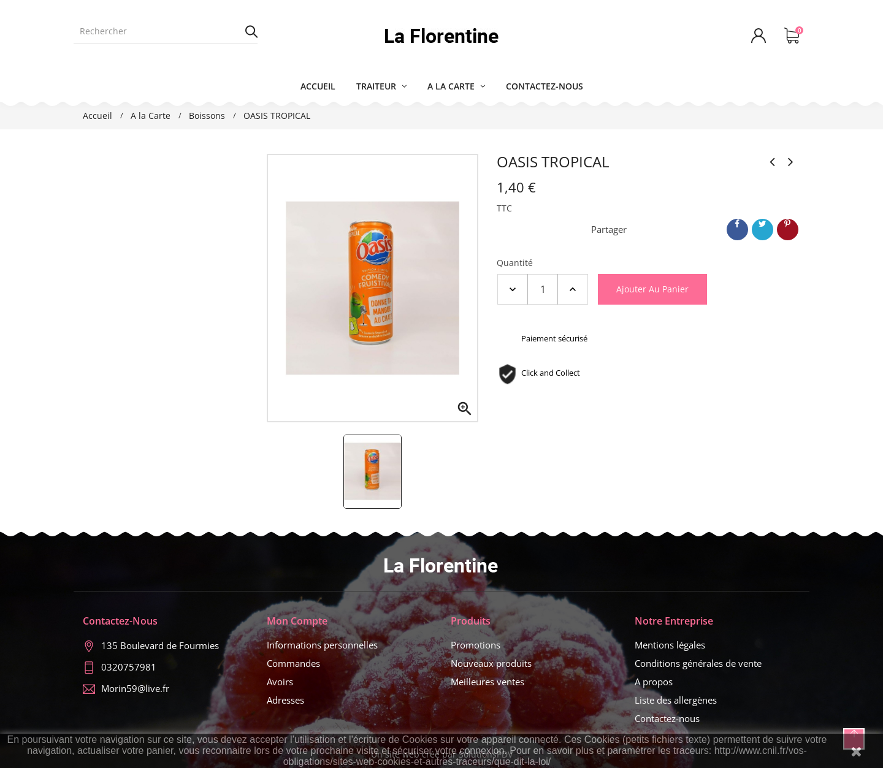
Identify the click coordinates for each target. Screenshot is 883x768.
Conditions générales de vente (698, 663)
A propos (654, 681)
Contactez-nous (667, 718)
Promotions (475, 645)
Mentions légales (670, 645)
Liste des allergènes (676, 700)
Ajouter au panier (652, 289)
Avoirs (280, 681)
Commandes (293, 663)
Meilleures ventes (487, 681)
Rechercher (251, 31)
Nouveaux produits (491, 663)
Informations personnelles (322, 645)
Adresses (285, 700)
